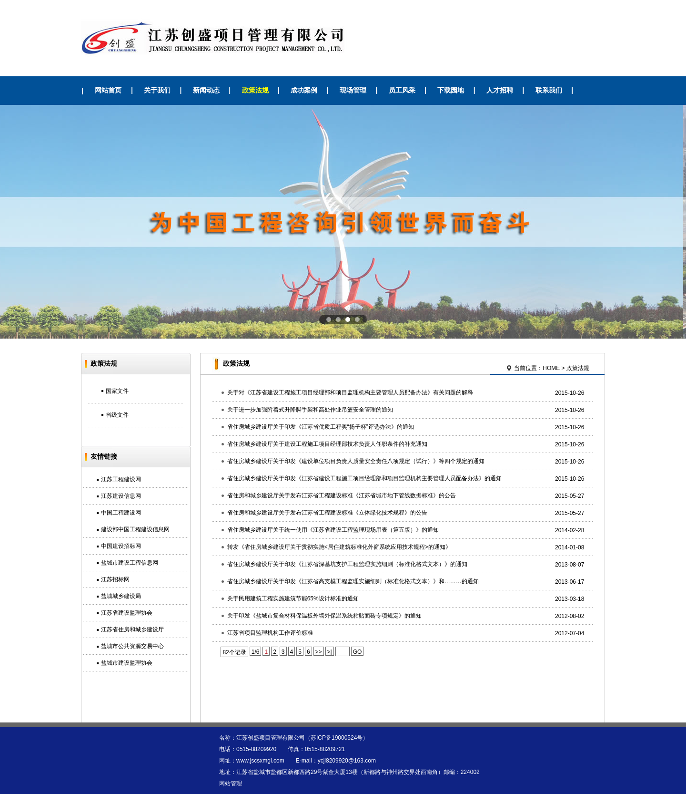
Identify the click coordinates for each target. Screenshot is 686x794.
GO (357, 652)
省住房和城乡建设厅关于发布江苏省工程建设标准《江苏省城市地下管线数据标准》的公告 (341, 495)
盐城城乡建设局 (121, 596)
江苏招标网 (115, 579)
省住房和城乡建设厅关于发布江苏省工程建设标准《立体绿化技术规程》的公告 (327, 512)
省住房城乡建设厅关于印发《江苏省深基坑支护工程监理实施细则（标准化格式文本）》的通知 (347, 564)
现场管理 (353, 90)
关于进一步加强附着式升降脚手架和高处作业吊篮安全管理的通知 (310, 409)
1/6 (256, 652)
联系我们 (548, 90)
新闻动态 (206, 90)
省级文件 (117, 415)
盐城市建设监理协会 (126, 663)
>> (318, 652)
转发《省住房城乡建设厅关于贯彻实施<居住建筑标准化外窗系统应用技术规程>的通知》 (339, 547)
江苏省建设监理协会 (126, 612)
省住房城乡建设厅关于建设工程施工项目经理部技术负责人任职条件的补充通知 (327, 444)
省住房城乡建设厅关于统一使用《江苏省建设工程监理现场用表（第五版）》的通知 (333, 529)
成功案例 (304, 90)
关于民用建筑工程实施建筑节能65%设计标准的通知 (293, 598)
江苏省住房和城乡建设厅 (132, 629)
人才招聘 (499, 90)
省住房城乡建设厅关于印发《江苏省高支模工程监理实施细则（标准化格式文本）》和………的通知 (353, 581)
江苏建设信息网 (121, 496)
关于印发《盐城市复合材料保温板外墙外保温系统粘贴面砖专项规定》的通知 (324, 615)
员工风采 (402, 90)
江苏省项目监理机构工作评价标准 (270, 632)
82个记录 (234, 652)
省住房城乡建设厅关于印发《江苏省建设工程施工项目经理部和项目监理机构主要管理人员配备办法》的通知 (364, 478)
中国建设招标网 (121, 546)
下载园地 (450, 90)
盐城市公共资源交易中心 (132, 646)
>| (329, 652)
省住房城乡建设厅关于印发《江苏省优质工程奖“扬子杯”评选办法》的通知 (320, 426)
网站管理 (230, 783)
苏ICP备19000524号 (337, 737)
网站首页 (108, 90)
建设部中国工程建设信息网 (135, 529)
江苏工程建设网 (121, 479)
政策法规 (255, 90)
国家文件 (117, 391)
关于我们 (157, 90)
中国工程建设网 (121, 512)
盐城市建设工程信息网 (129, 562)
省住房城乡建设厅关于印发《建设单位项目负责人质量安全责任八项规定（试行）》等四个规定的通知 (355, 461)
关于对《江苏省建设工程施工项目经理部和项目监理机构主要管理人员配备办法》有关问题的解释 (350, 392)
